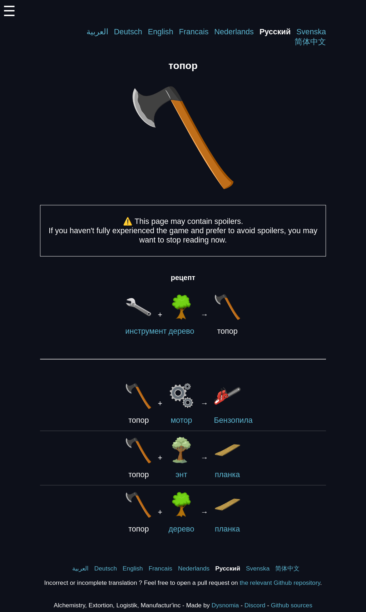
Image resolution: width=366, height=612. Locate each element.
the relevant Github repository (280, 582)
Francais (194, 31)
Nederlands (233, 31)
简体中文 (310, 41)
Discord (255, 605)
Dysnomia (225, 605)
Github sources (291, 605)
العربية (97, 31)
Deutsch (128, 31)
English (160, 31)
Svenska (311, 31)
